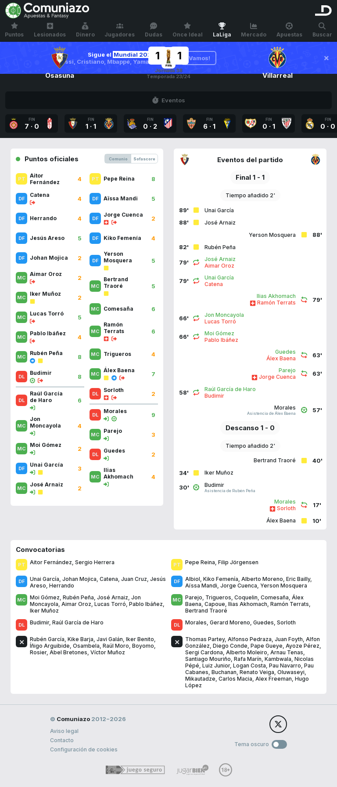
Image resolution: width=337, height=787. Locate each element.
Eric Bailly (298, 579)
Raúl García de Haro (78, 622)
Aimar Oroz (76, 604)
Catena (109, 579)
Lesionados (50, 30)
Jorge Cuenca (238, 585)
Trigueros (218, 597)
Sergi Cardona (204, 652)
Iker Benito (140, 639)
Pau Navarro (285, 665)
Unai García (44, 579)
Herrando (61, 585)
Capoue (214, 604)
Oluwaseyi (291, 672)
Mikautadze (200, 678)
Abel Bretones (68, 652)
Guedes (263, 622)
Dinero (85, 30)
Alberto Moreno (262, 579)
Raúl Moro (116, 645)
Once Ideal (187, 30)
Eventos (168, 100)
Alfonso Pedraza (250, 639)
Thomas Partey (205, 639)
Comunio (118, 158)
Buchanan (224, 672)
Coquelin (246, 597)
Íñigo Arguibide (50, 645)
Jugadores (119, 30)
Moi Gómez (45, 597)
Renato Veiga (257, 672)
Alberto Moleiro (246, 652)
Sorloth (286, 622)
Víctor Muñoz (107, 652)
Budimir (39, 622)
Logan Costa (249, 665)
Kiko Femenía (220, 579)
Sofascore (144, 158)
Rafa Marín (248, 659)
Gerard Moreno (230, 622)
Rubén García (47, 639)
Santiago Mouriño (208, 659)
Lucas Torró (110, 604)
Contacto (62, 740)
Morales (196, 622)
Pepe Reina (200, 562)
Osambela (86, 645)
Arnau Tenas (286, 652)
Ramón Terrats (289, 604)
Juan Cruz (134, 579)
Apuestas (289, 30)
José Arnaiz (112, 597)
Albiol (192, 579)
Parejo (193, 597)
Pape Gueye (267, 645)
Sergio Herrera (95, 562)
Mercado (253, 30)
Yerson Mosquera (283, 585)
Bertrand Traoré (206, 610)
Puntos (14, 30)
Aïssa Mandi (201, 585)
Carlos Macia (235, 678)
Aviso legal (64, 731)
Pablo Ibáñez (146, 604)
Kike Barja (80, 639)
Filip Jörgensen (238, 562)
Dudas (153, 30)
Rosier (38, 652)
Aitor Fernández (51, 562)
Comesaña (275, 597)
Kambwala (278, 659)
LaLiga (222, 30)
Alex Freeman (273, 678)
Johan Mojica (79, 579)
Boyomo (143, 645)
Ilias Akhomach (247, 604)
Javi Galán (110, 639)
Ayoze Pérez (302, 645)
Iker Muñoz (44, 610)
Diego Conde (230, 645)
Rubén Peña (78, 597)
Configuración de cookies (84, 749)
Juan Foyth (289, 639)
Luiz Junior (216, 665)
